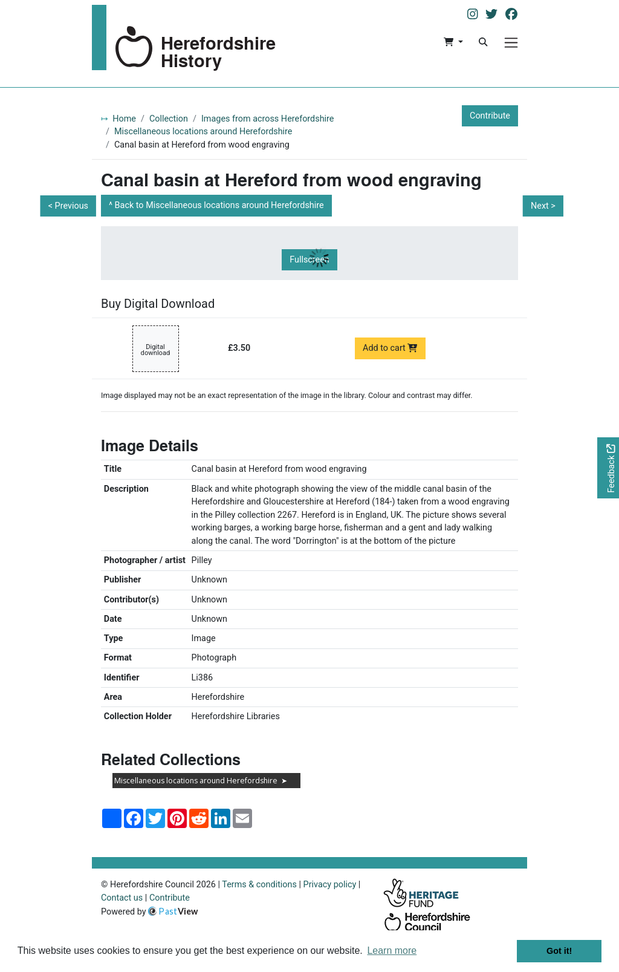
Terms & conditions (259, 884)
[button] (453, 42)
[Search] (483, 42)
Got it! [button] (559, 951)
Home (124, 119)
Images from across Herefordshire (267, 119)
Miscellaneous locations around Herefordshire (203, 131)
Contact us (122, 898)
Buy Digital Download (158, 303)
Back (219, 205)
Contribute (490, 116)
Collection (168, 119)
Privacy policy (330, 884)
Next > (543, 206)
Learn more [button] (391, 950)
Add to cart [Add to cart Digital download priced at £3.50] (390, 348)
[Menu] (511, 42)
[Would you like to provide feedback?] (608, 467)
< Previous (68, 206)
